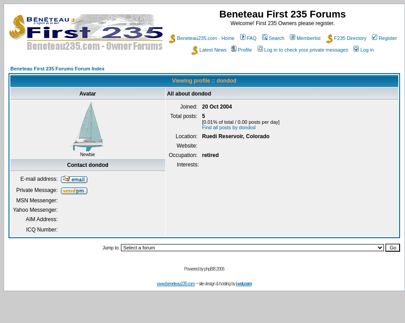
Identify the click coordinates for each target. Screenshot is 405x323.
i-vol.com (244, 283)
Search (273, 38)
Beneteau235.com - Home (201, 38)
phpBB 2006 (214, 268)
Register (384, 38)
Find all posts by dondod (228, 127)
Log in (363, 49)
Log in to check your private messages (303, 49)
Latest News (209, 49)
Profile (241, 49)
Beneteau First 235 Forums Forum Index (57, 68)
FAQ (248, 38)
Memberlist (305, 38)
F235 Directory (346, 38)
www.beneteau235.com (176, 283)
